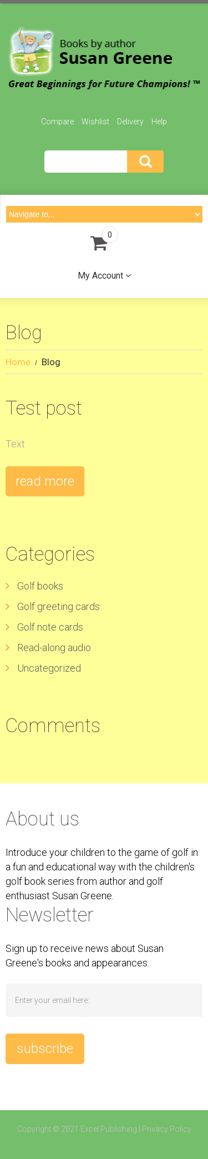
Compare (57, 121)
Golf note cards (50, 627)
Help (159, 121)
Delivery (130, 121)
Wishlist (95, 121)
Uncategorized (49, 668)
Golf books (40, 586)
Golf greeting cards (58, 606)
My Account (100, 275)
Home (18, 361)
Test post (44, 408)
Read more (45, 481)
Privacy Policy (166, 1129)
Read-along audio (54, 647)
